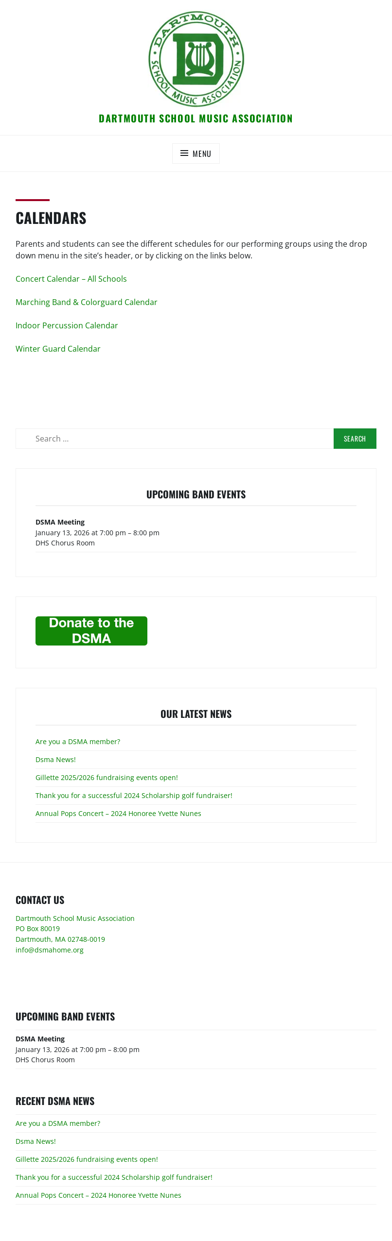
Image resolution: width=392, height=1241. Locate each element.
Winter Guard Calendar (58, 348)
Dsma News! (56, 759)
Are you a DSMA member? (78, 741)
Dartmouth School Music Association (196, 118)
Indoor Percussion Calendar (67, 325)
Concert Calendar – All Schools (71, 278)
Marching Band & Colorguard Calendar (87, 302)
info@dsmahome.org (50, 949)
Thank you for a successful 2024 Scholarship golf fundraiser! (134, 795)
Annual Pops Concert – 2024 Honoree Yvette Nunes (118, 813)
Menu (202, 153)
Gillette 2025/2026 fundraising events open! (107, 777)
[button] (196, 59)
